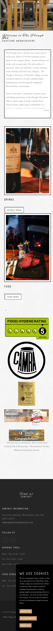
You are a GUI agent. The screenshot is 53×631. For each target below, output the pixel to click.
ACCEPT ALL (26, 611)
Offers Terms (8, 617)
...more (46, 110)
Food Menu (13, 297)
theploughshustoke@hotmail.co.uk (17, 522)
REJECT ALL (25, 625)
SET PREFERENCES (28, 618)
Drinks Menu (14, 210)
